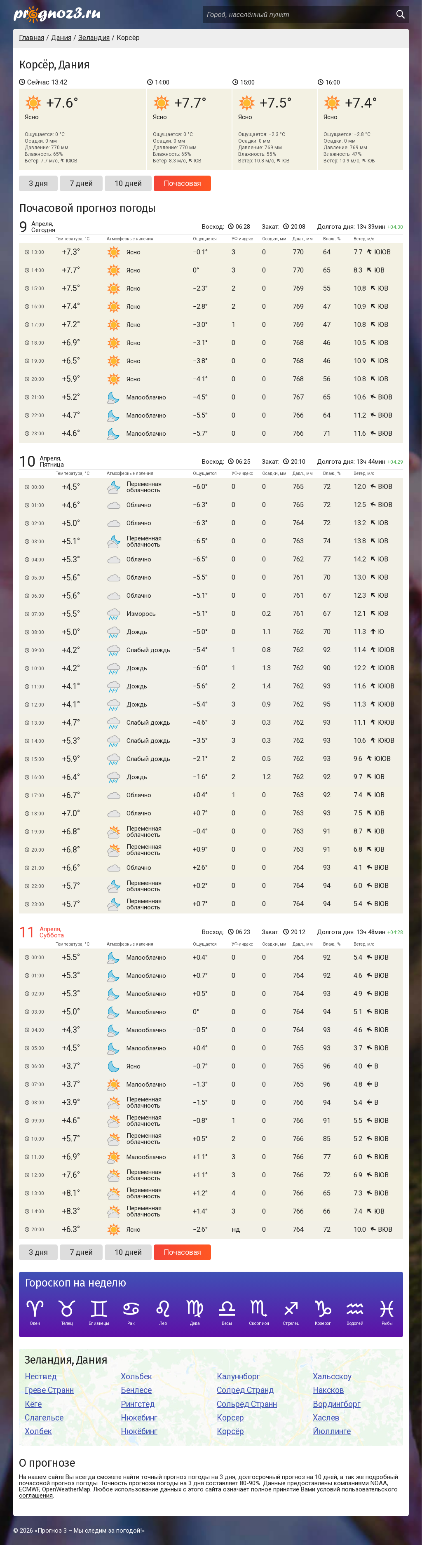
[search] (400, 14)
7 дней (81, 183)
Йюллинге (332, 1431)
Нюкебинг (139, 1418)
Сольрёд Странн (247, 1404)
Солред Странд (245, 1390)
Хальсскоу (332, 1376)
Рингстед (138, 1404)
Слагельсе (44, 1418)
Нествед (40, 1376)
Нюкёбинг (139, 1431)
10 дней (128, 183)
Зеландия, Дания (66, 1360)
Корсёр (230, 1431)
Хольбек (136, 1376)
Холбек (38, 1431)
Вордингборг (337, 1404)
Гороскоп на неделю (75, 1283)
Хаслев (326, 1418)
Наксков (328, 1390)
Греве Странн (49, 1390)
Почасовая (182, 183)
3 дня (38, 183)
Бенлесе (136, 1390)
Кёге (33, 1404)
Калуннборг (238, 1376)
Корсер (230, 1418)
